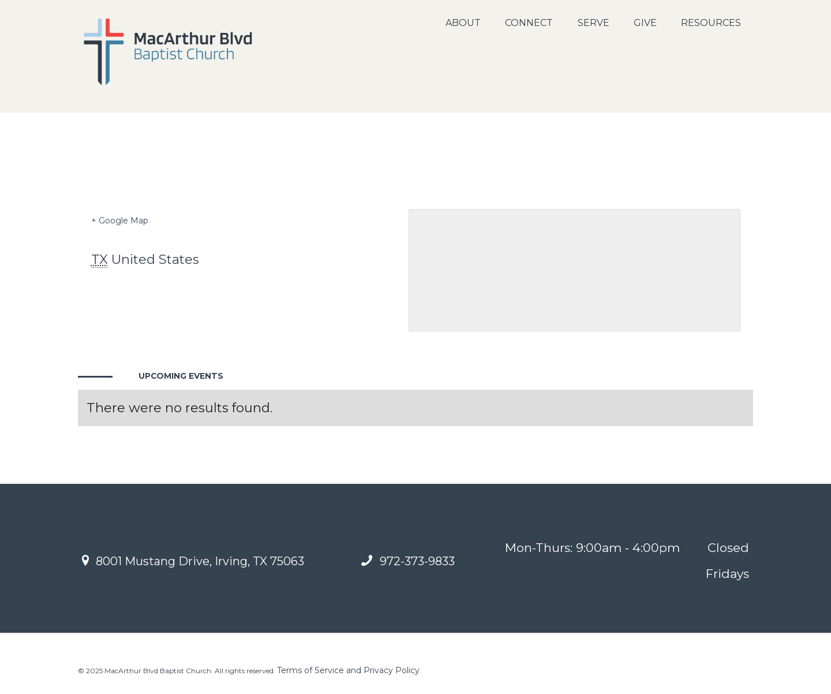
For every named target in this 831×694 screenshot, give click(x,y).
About (463, 22)
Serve (593, 22)
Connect (529, 22)
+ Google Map (119, 220)
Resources (711, 22)
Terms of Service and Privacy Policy (348, 670)
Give (645, 22)
